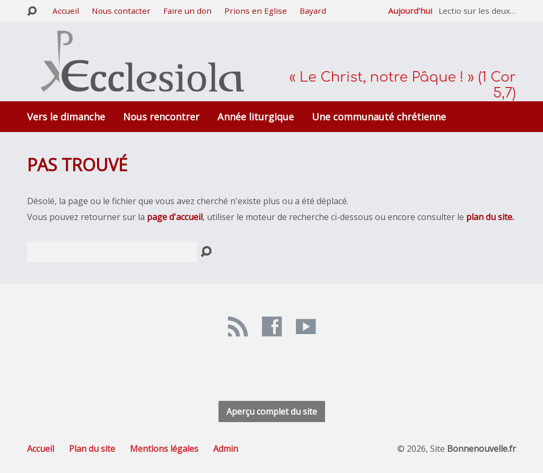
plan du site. (490, 217)
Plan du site (92, 448)
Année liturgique (255, 116)
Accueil (65, 10)
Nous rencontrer (161, 116)
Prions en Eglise (255, 10)
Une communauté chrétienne (379, 116)
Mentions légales (164, 448)
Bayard (313, 10)
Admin (225, 448)
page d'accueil (175, 217)
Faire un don (187, 10)
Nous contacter (121, 10)
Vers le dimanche (66, 116)
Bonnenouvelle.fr (481, 448)
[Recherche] (112, 251)
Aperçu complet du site (271, 411)
